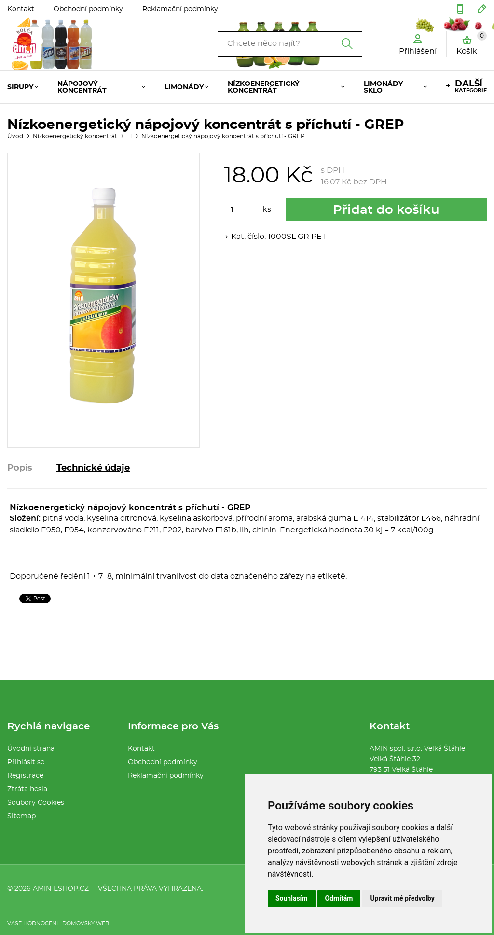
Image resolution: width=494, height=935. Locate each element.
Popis (19, 468)
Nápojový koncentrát (82, 87)
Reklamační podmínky (180, 9)
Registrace (25, 775)
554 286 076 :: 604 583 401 (460, 9)
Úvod (15, 136)
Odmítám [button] (339, 898)
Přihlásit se (25, 762)
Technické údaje (93, 468)
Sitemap (21, 816)
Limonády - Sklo (385, 87)
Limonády (184, 87)
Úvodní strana (31, 748)
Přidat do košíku (386, 210)
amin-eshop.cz (61, 888)
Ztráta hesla (27, 789)
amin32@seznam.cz (482, 9)
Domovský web (85, 923)
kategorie (471, 86)
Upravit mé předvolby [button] (402, 898)
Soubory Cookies (35, 802)
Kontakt (20, 9)
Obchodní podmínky (88, 9)
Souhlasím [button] (291, 898)
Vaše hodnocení (32, 923)
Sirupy (20, 87)
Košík (471, 43)
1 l (129, 136)
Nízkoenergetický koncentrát (263, 87)
